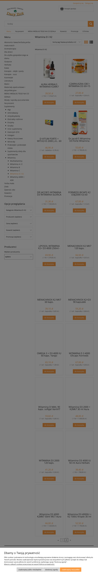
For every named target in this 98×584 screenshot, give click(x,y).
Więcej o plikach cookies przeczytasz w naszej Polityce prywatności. (29, 564)
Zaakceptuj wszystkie (70, 569)
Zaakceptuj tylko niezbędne (29, 569)
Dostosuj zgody (51, 569)
